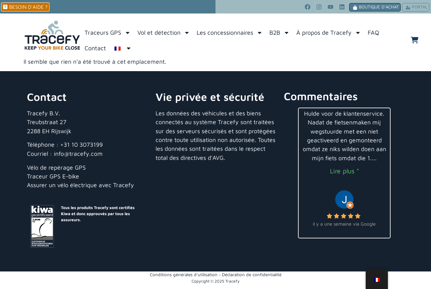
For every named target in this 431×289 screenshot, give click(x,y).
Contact (95, 48)
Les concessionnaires (230, 32)
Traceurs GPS (108, 32)
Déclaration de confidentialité (251, 274)
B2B (279, 32)
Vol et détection (163, 32)
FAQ (373, 32)
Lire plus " (344, 171)
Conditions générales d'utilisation (184, 274)
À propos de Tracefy (328, 32)
